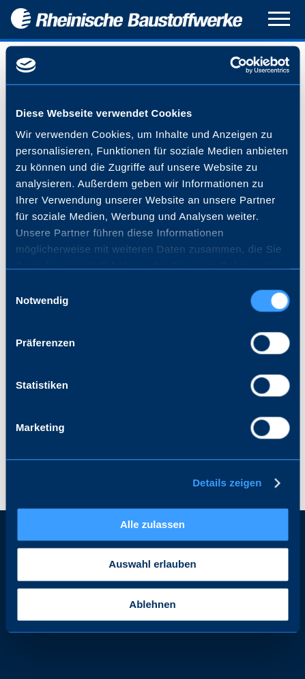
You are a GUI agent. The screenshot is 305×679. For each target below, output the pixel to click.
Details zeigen (226, 482)
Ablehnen (152, 604)
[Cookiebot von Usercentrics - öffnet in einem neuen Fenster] (229, 65)
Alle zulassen (152, 524)
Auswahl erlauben (152, 564)
